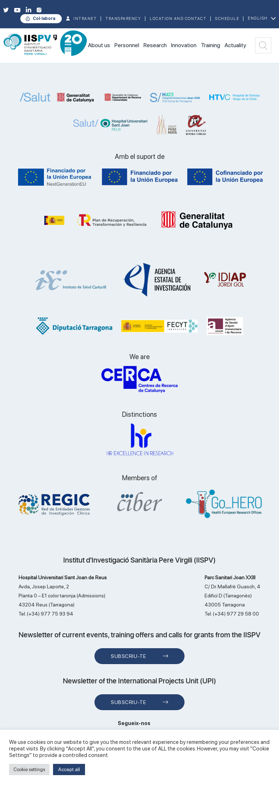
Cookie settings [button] (29, 769)
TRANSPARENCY (123, 18)
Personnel (126, 45)
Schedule (227, 18)
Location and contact (178, 18)
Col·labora (44, 18)
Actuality (235, 45)
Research (155, 45)
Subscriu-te (128, 656)
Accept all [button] (69, 769)
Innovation (184, 45)
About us (99, 45)
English (258, 18)
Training (210, 45)
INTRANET (85, 18)
